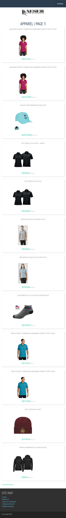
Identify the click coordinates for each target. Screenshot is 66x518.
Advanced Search (8, 504)
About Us (5, 499)
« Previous (5, 484)
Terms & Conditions (9, 502)
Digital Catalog (8, 506)
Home (4, 497)
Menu (60, 4)
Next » (11, 484)
